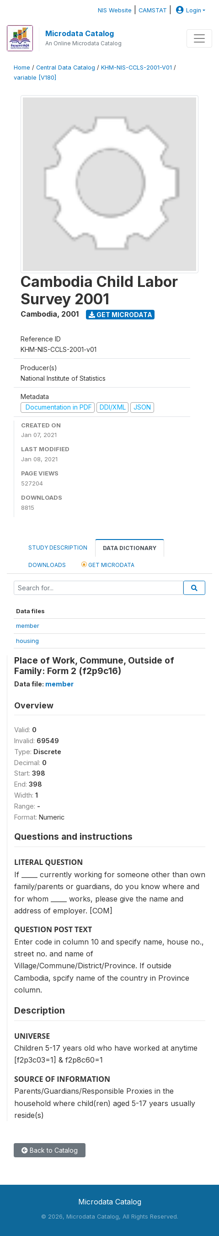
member (27, 625)
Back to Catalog (49, 1150)
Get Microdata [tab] (107, 564)
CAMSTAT (153, 10)
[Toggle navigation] (199, 38)
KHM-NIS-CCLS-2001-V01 (136, 67)
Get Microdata (120, 314)
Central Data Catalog (65, 67)
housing (27, 640)
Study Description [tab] (57, 547)
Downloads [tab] (47, 564)
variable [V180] (35, 77)
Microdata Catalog (79, 33)
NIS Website (115, 10)
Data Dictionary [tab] (129, 548)
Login (187, 10)
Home (22, 67)
